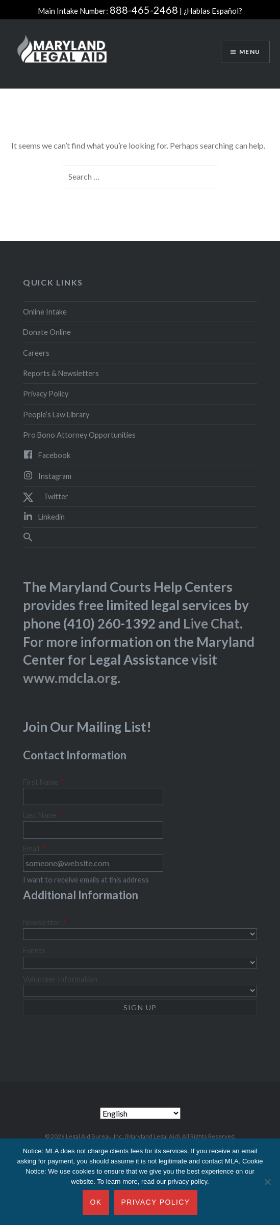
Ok (95, 1202)
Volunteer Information (60, 979)
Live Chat (211, 623)
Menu (249, 51)
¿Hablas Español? (213, 10)
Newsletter (44, 922)
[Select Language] (140, 1113)
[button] (140, 537)
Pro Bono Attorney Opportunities (79, 435)
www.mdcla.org (70, 678)
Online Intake (45, 311)
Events (34, 950)
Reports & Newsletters (61, 373)
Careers (36, 353)
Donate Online (47, 332)
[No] (267, 1182)
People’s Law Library (56, 414)
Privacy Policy (45, 393)
